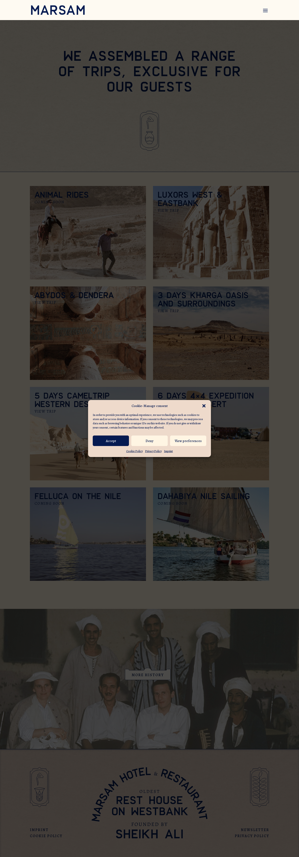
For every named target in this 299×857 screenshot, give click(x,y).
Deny (149, 441)
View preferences (188, 441)
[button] (204, 406)
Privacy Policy (153, 451)
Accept (111, 441)
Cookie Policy (134, 451)
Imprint (168, 451)
